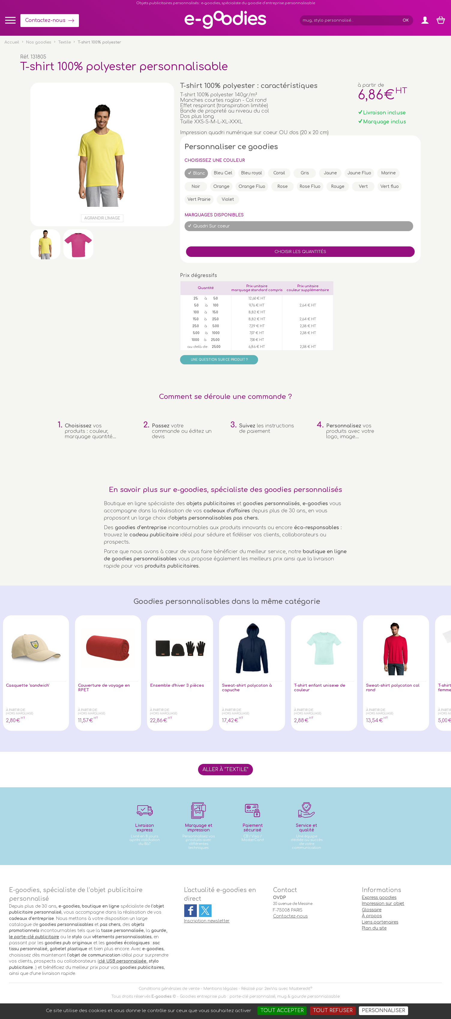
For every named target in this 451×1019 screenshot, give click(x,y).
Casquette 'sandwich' (32, 686)
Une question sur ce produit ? (219, 359)
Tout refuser (333, 1010)
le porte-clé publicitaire (34, 937)
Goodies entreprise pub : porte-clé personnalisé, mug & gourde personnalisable (260, 996)
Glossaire (371, 910)
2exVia (270, 989)
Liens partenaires (380, 922)
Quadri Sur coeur (211, 226)
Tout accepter (282, 1010)
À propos (372, 916)
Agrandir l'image (102, 218)
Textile (64, 42)
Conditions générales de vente (169, 989)
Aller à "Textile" (225, 769)
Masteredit (299, 989)
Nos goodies (38, 42)
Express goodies (379, 897)
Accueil (12, 42)
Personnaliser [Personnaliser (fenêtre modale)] (383, 1010)
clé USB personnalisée (122, 961)
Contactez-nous (45, 20)
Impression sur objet (383, 903)
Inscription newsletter (207, 921)
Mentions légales (220, 989)
